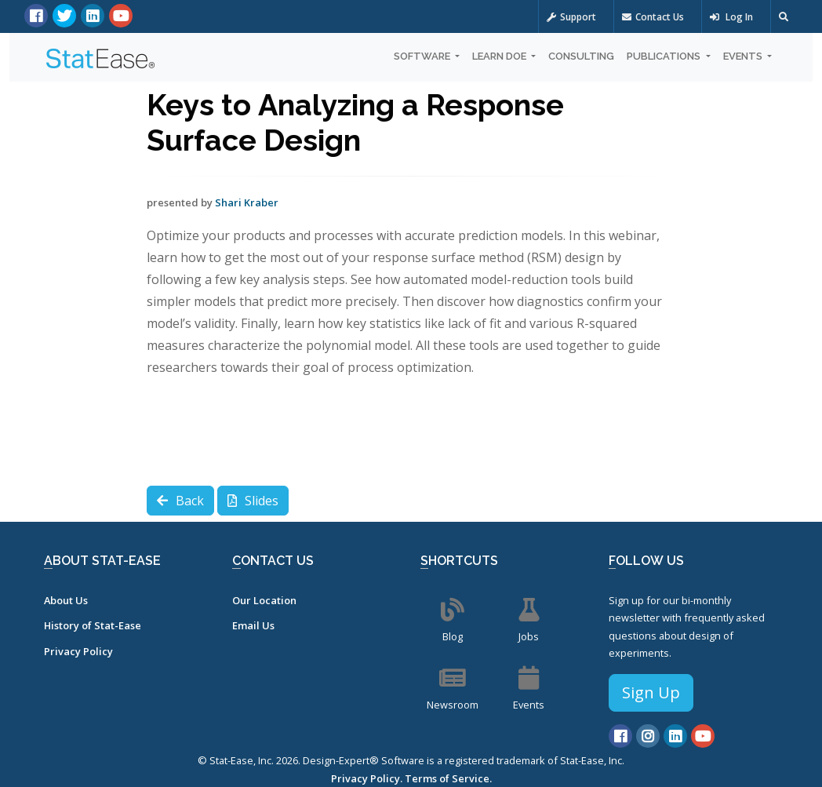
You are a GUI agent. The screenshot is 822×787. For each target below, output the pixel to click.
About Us (66, 600)
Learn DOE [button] (500, 56)
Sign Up (651, 692)
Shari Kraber (246, 202)
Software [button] (423, 56)
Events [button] (744, 56)
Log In (731, 17)
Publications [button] (665, 56)
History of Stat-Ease (92, 625)
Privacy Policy (78, 651)
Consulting (581, 56)
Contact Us (653, 17)
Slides (252, 500)
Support (571, 17)
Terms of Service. (448, 778)
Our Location (264, 600)
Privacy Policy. (366, 778)
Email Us (253, 625)
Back (180, 500)
